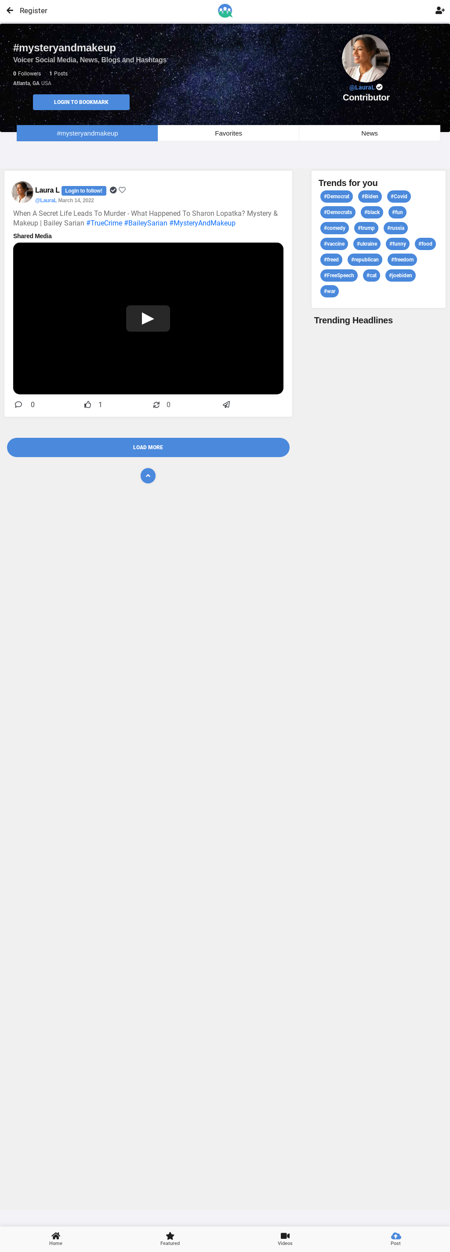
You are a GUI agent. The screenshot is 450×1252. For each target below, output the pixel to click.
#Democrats (338, 212)
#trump (366, 228)
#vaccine (334, 244)
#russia (395, 228)
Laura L (48, 190)
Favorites (228, 133)
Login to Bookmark (81, 102)
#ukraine (367, 244)
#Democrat (336, 196)
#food (425, 244)
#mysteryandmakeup (87, 133)
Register (30, 10)
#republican (365, 260)
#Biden (370, 196)
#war (329, 291)
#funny (397, 244)
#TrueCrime (104, 223)
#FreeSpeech (339, 275)
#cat (372, 275)
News (369, 133)
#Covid (399, 196)
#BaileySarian (145, 223)
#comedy (334, 228)
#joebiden (400, 275)
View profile (378, 766)
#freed (331, 260)
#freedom (402, 260)
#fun (397, 212)
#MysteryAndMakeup (202, 223)
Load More (148, 447)
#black (372, 212)
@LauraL (46, 200)
